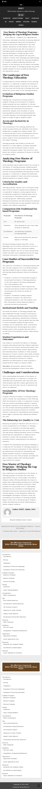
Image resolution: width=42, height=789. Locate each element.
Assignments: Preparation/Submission (15, 631)
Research (21, 25)
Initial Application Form (11, 639)
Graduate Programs (18, 18)
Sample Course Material (10, 614)
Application (26, 22)
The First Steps (8, 627)
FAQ (6, 22)
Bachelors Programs (9, 575)
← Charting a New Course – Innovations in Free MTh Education (21, 531)
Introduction (6, 18)
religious (24, 520)
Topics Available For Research (12, 653)
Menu (5, 1)
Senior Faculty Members (10, 590)
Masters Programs (8, 578)
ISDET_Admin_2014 (10, 37)
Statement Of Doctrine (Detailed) (13, 570)
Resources (34, 22)
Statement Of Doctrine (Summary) (13, 566)
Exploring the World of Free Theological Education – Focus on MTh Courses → (21, 527)
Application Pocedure (10, 636)
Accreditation (35, 18)
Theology (29, 520)
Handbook (18, 22)
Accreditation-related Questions (13, 604)
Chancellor (6, 587)
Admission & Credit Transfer (12, 610)
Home (21, 5)
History (5, 560)
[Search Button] (40, 2)
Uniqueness (6, 563)
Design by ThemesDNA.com (21, 787)
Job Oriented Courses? (10, 607)
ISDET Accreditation (9, 595)
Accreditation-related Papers (12, 648)
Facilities (11, 22)
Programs (18, 520)
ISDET (21, 8)
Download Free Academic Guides (13, 644)
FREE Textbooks (8, 622)
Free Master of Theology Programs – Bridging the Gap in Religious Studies (21, 33)
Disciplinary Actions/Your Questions (14, 617)
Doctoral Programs (9, 581)
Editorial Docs (33, 37)
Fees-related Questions (10, 600)
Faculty (27, 18)
